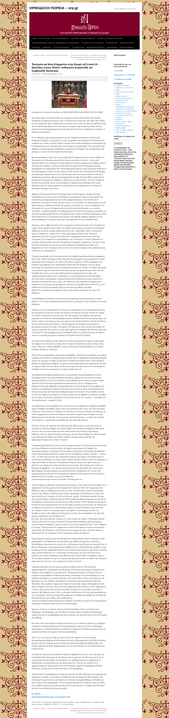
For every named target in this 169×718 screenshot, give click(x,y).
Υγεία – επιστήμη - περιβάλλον (41, 704)
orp (61, 74)
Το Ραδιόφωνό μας (78, 47)
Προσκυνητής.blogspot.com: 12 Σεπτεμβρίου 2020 (51, 697)
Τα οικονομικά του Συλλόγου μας (93, 43)
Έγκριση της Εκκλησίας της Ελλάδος (110, 38)
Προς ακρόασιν (120, 123)
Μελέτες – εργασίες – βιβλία (124, 121)
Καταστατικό (47, 47)
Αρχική (34, 38)
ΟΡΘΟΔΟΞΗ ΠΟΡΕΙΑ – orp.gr (53, 8)
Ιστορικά (118, 104)
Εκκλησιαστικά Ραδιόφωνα (96, 47)
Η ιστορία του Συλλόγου (61, 47)
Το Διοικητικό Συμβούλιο (60, 38)
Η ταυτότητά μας (44, 38)
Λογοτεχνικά (119, 119)
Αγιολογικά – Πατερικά (122, 85)
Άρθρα (118, 90)
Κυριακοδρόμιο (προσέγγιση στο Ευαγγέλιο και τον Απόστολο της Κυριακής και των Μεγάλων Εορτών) (126, 109)
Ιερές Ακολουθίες (121, 102)
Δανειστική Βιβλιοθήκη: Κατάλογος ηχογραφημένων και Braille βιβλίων (55, 43)
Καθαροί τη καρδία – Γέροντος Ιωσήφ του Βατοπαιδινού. (50, 55)
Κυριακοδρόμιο (112, 47)
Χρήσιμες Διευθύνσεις (127, 43)
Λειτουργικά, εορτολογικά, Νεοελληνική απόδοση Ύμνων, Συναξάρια (65, 702)
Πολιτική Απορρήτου (126, 47)
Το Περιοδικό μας (111, 43)
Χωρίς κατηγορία (120, 132)
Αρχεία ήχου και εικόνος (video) (125, 92)
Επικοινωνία (36, 47)
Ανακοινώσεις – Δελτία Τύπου (124, 87)
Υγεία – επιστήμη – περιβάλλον (124, 130)
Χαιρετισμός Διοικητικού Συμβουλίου (83, 38)
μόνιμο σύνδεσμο (68, 704)
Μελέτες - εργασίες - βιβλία (95, 702)
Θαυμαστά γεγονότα (121, 96)
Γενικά (118, 94)
